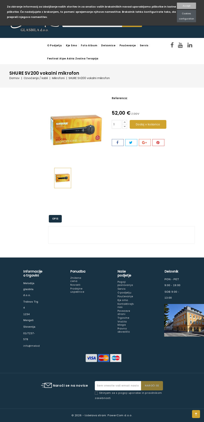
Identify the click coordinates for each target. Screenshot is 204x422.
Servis (144, 45)
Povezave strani (124, 312)
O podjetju (54, 45)
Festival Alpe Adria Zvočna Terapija (72, 58)
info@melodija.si (34, 345)
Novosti (75, 284)
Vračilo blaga (122, 323)
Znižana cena (75, 279)
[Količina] (116, 124)
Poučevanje (128, 45)
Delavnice (108, 45)
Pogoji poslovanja (125, 283)
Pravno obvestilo (124, 330)
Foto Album (89, 45)
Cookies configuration (186, 16)
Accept (186, 5)
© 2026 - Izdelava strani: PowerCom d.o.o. (102, 415)
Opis (56, 218)
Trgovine (123, 317)
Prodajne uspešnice (77, 290)
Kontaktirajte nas (126, 305)
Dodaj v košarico (148, 124)
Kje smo (71, 45)
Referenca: (120, 98)
